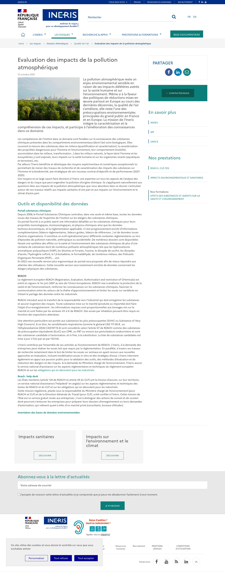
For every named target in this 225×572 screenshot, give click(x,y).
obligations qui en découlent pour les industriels (66, 370)
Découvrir (45, 455)
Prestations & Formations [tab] (140, 34)
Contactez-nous (178, 93)
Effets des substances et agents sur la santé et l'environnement (175, 197)
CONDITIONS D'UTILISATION (183, 547)
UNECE (154, 141)
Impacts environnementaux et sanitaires (176, 177)
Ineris (21, 43)
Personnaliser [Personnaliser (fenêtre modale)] (36, 558)
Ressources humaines (121, 547)
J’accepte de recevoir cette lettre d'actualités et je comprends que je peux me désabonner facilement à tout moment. (89, 494)
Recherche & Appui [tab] (95, 34)
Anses (154, 122)
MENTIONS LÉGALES (157, 547)
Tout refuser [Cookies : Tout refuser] (61, 558)
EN (195, 16)
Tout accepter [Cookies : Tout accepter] (86, 558)
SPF (152, 132)
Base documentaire (187, 34)
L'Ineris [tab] (38, 34)
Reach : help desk (28, 376)
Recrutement (139, 545)
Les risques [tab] (62, 34)
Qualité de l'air (81, 43)
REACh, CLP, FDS (159, 168)
